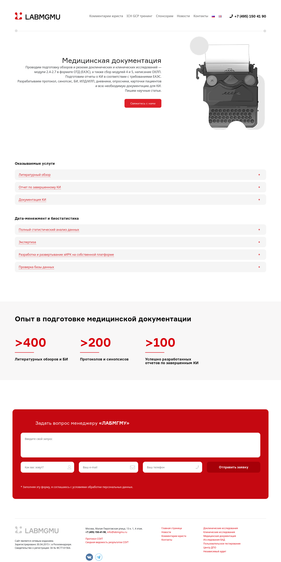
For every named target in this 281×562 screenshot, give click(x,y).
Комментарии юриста (106, 16)
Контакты (200, 16)
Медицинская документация (219, 536)
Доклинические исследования (220, 528)
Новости (183, 16)
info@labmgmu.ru (117, 532)
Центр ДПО (209, 547)
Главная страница (171, 528)
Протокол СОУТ (94, 538)
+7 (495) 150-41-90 (95, 532)
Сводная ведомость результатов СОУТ (107, 542)
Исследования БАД (214, 539)
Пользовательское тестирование (222, 543)
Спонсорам (164, 16)
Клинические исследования (219, 532)
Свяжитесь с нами (143, 103)
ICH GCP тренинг (139, 16)
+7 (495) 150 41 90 (250, 16)
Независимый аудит (214, 551)
